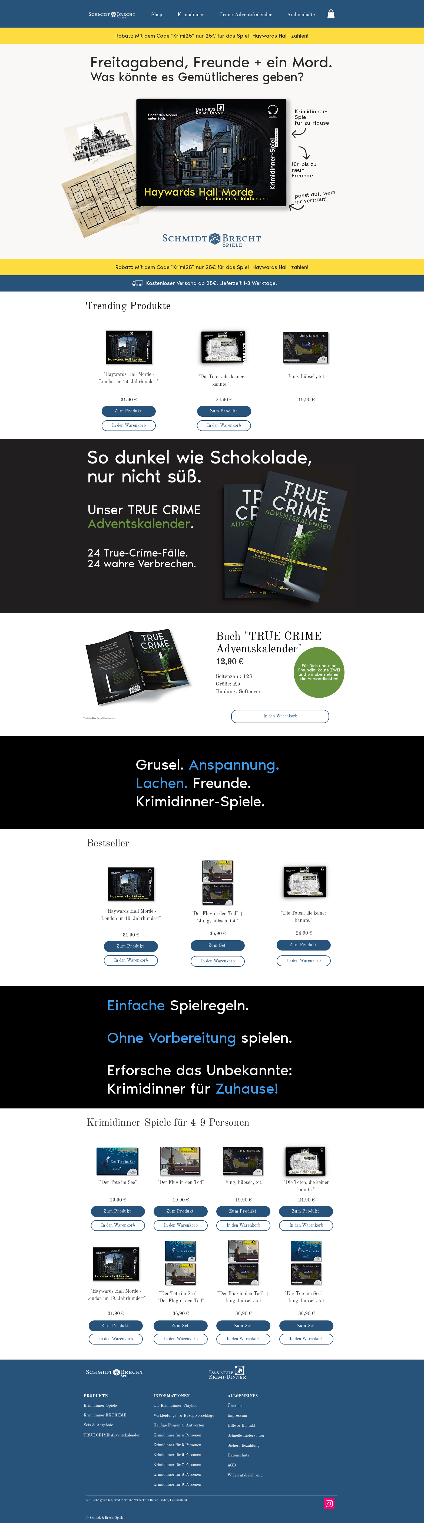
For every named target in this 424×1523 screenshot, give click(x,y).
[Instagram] (329, 1503)
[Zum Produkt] (129, 411)
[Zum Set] (218, 945)
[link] (331, 13)
